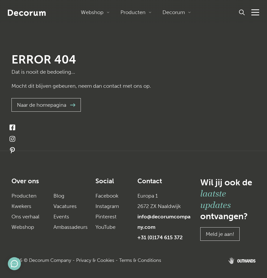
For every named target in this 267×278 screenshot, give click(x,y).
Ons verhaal (25, 216)
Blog (58, 196)
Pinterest (106, 216)
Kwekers (21, 206)
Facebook (106, 196)
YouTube (105, 227)
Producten (132, 12)
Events (61, 216)
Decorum (173, 12)
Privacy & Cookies (95, 260)
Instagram (107, 206)
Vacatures (65, 206)
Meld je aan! (220, 234)
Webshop (92, 12)
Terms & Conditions (140, 260)
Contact (149, 181)
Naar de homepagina (46, 105)
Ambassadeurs (70, 227)
